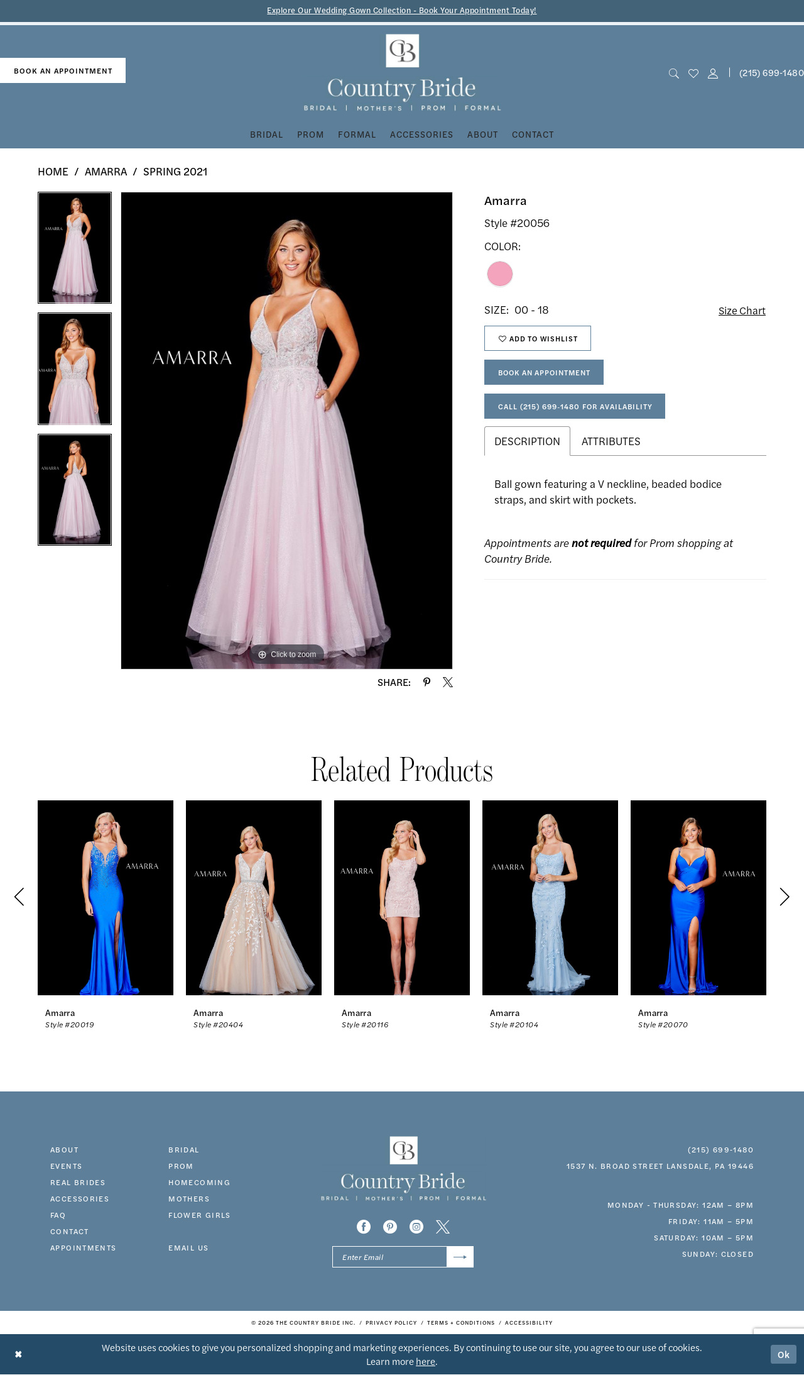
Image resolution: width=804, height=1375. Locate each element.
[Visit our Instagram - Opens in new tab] (416, 1227)
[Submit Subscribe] (460, 1257)
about (64, 1149)
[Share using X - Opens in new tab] (448, 682)
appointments (83, 1247)
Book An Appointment (547, 374)
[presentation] (105, 897)
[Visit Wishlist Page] (693, 72)
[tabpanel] (75, 252)
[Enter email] (403, 1257)
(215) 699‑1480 (721, 1149)
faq (58, 1214)
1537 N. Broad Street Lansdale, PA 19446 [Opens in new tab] (660, 1165)
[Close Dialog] (19, 1355)
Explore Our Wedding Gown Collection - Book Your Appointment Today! (402, 10)
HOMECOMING (199, 1182)
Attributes (611, 443)
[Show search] (673, 72)
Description (527, 443)
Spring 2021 (175, 171)
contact (69, 1231)
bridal (183, 1149)
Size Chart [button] (741, 310)
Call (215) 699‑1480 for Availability (577, 408)
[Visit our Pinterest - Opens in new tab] (390, 1227)
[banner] (402, 72)
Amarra (106, 171)
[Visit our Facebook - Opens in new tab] (364, 1227)
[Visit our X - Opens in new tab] (443, 1227)
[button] (713, 72)
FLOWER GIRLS (199, 1214)
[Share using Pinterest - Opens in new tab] (426, 682)
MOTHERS (189, 1198)
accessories (79, 1198)
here (425, 1361)
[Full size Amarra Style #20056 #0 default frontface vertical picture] (286, 430)
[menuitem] (63, 71)
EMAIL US (188, 1247)
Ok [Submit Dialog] (784, 1354)
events (66, 1165)
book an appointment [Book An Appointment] (63, 70)
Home (53, 171)
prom (181, 1165)
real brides (78, 1182)
